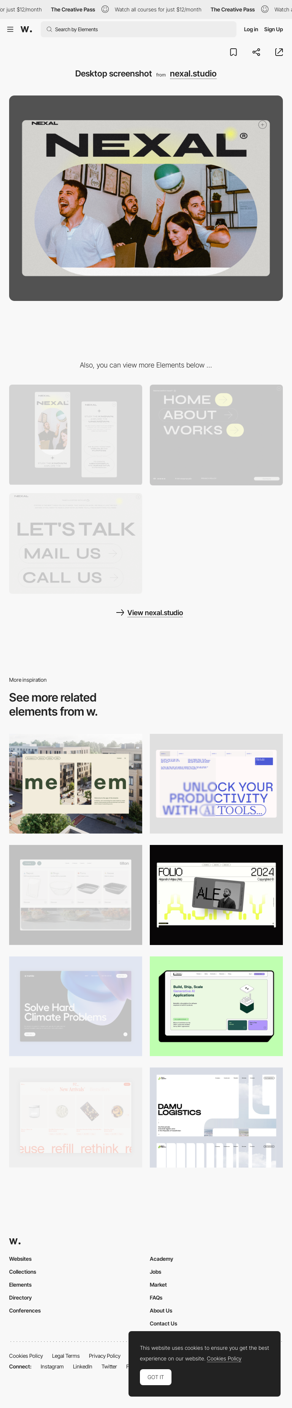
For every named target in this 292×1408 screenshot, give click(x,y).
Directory (20, 1297)
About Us (161, 1310)
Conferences (25, 1310)
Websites (20, 1258)
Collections (22, 1271)
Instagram (52, 1366)
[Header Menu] (75, 895)
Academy (161, 1258)
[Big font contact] (75, 543)
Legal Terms (66, 1355)
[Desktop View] (75, 1006)
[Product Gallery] (75, 1118)
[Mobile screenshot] (75, 435)
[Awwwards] (26, 29)
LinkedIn (82, 1366)
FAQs (156, 1297)
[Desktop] (75, 784)
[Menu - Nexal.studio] (216, 435)
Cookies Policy (26, 1355)
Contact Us (163, 1323)
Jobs (155, 1271)
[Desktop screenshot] (216, 1118)
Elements (20, 1284)
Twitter (109, 1366)
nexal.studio (193, 73)
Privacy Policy (105, 1355)
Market (158, 1284)
